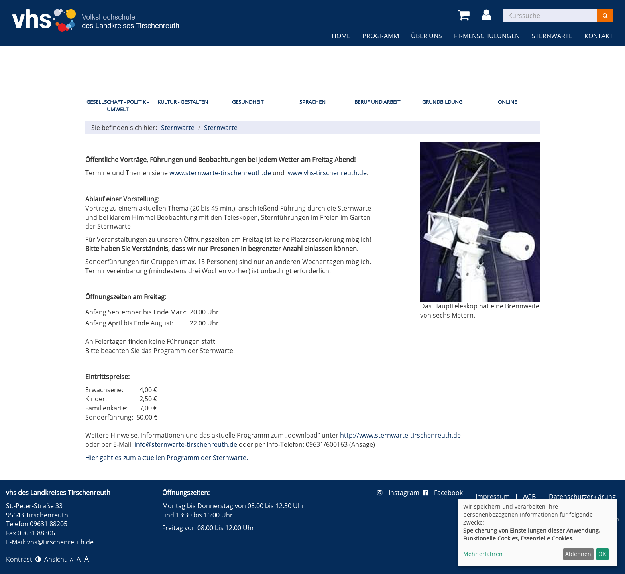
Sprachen (312, 101)
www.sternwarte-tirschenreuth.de (220, 172)
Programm (380, 36)
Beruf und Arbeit (377, 101)
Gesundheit (247, 101)
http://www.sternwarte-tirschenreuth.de (400, 435)
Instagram (400, 492)
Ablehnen (578, 554)
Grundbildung (442, 101)
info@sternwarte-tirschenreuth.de (185, 444)
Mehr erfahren (483, 554)
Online (507, 101)
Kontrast (23, 559)
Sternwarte (552, 36)
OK (602, 554)
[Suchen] (605, 15)
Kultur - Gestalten (182, 101)
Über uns (426, 36)
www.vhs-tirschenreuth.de (327, 172)
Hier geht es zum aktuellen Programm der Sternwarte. (166, 457)
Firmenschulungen (487, 36)
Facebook (443, 492)
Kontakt (598, 36)
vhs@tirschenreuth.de (60, 542)
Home (341, 36)
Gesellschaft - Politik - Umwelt (117, 105)
